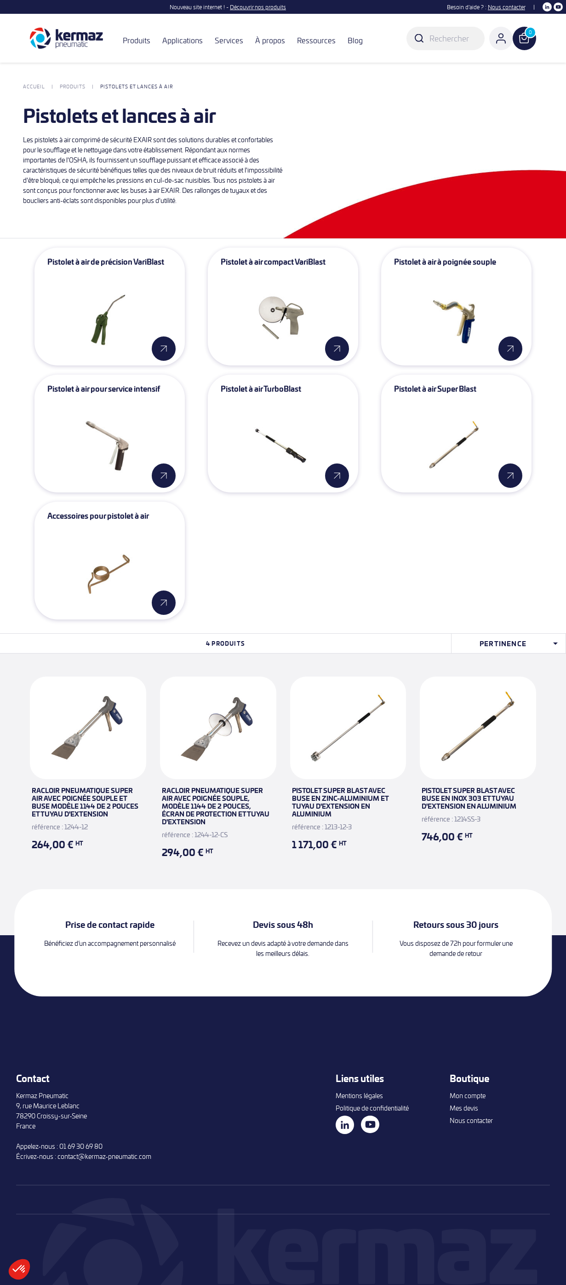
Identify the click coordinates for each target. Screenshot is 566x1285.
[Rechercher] (445, 38)
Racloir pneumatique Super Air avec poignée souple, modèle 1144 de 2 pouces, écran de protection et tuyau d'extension (215, 806)
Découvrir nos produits (258, 7)
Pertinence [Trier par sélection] (520, 643)
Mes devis (464, 1108)
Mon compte (468, 1095)
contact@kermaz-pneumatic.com (104, 1156)
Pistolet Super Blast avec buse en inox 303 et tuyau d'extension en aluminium (469, 798)
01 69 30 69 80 (81, 1146)
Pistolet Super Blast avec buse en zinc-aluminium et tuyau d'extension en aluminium (340, 802)
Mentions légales (359, 1095)
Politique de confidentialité (372, 1108)
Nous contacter (506, 7)
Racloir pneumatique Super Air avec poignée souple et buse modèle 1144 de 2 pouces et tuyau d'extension (85, 802)
